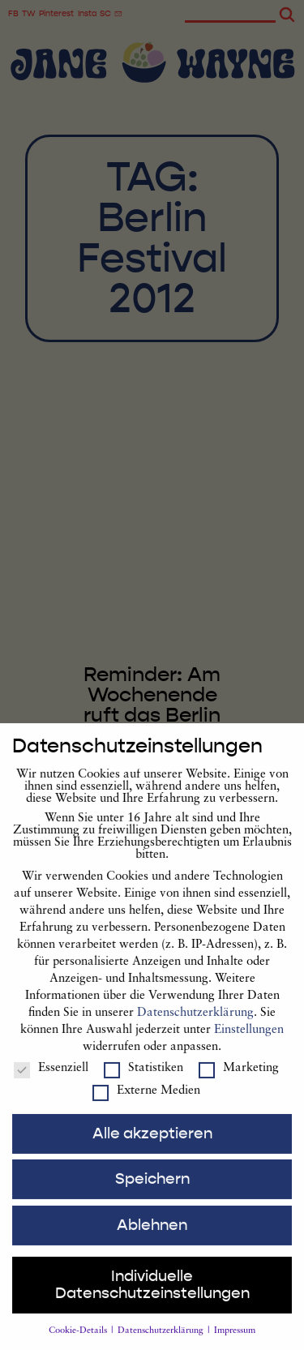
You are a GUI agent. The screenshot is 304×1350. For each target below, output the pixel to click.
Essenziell (51, 1084)
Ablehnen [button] (152, 1241)
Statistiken (143, 1084)
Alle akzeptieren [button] (152, 1150)
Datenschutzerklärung (195, 1030)
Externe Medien (146, 1107)
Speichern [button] (152, 1196)
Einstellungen (249, 1047)
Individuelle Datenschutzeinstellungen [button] (152, 1301)
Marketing (239, 1084)
